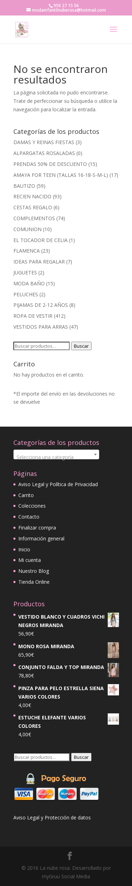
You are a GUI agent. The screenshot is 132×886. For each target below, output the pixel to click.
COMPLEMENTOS (34, 218)
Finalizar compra (37, 527)
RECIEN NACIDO (32, 196)
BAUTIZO (24, 185)
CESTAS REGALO (32, 207)
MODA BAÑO (29, 283)
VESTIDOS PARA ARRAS (40, 326)
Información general (41, 538)
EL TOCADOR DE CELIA (40, 240)
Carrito (26, 495)
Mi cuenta (29, 560)
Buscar (81, 346)
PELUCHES (25, 294)
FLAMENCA (26, 250)
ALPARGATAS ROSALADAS (44, 153)
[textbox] (56, 457)
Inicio (24, 549)
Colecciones (32, 505)
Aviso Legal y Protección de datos (52, 817)
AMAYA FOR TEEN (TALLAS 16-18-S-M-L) (60, 175)
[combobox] (56, 454)
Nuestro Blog (33, 571)
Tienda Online (34, 581)
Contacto (28, 516)
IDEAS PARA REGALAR (39, 261)
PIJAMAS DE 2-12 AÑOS (40, 305)
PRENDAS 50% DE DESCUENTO (50, 164)
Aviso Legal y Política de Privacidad (58, 484)
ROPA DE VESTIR (32, 315)
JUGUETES (25, 272)
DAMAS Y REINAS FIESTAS (43, 142)
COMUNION (27, 229)
